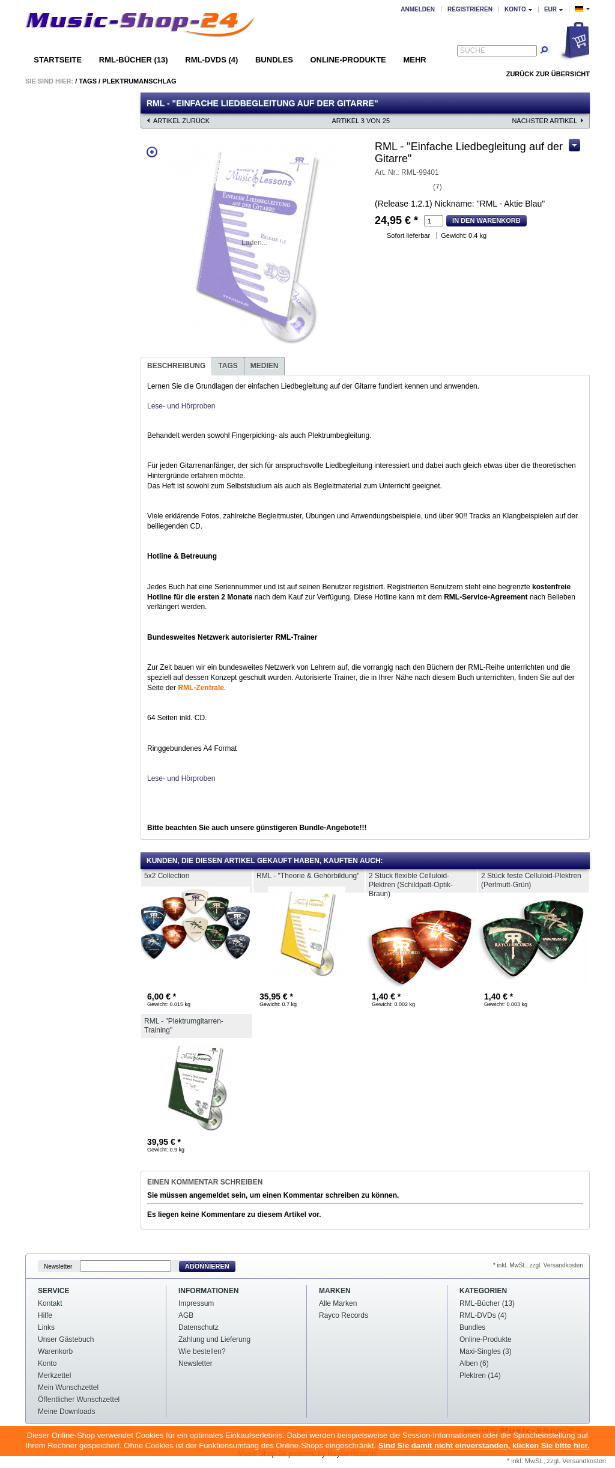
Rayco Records (343, 1315)
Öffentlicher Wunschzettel (79, 1399)
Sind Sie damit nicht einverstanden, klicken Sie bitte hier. (484, 1445)
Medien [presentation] (264, 366)
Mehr (414, 59)
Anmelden (418, 9)
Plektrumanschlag (139, 81)
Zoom (152, 152)
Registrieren (469, 9)
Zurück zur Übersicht (548, 73)
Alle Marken (338, 1303)
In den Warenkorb (486, 220)
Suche (472, 50)
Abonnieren (207, 1266)
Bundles (274, 59)
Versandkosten (584, 1460)
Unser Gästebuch (66, 1339)
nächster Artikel (544, 120)
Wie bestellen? (202, 1351)
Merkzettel (54, 1375)
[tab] (176, 366)
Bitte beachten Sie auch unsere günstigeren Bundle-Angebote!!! (256, 827)
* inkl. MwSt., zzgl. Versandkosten (538, 1265)
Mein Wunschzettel (68, 1387)
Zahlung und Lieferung (214, 1339)
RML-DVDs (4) (211, 59)
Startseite (58, 59)
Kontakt (50, 1303)
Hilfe (45, 1315)
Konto (47, 1363)
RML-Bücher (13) (133, 59)
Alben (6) (474, 1363)
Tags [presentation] (227, 366)
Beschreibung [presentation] (176, 366)
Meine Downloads (66, 1411)
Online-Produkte (348, 59)
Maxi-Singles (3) (485, 1351)
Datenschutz (198, 1327)
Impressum (196, 1303)
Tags (88, 81)
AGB (185, 1315)
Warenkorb (55, 1351)
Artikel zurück (181, 120)
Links (46, 1327)
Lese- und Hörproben (181, 406)
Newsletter (58, 1266)
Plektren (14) (480, 1375)
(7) (437, 187)
